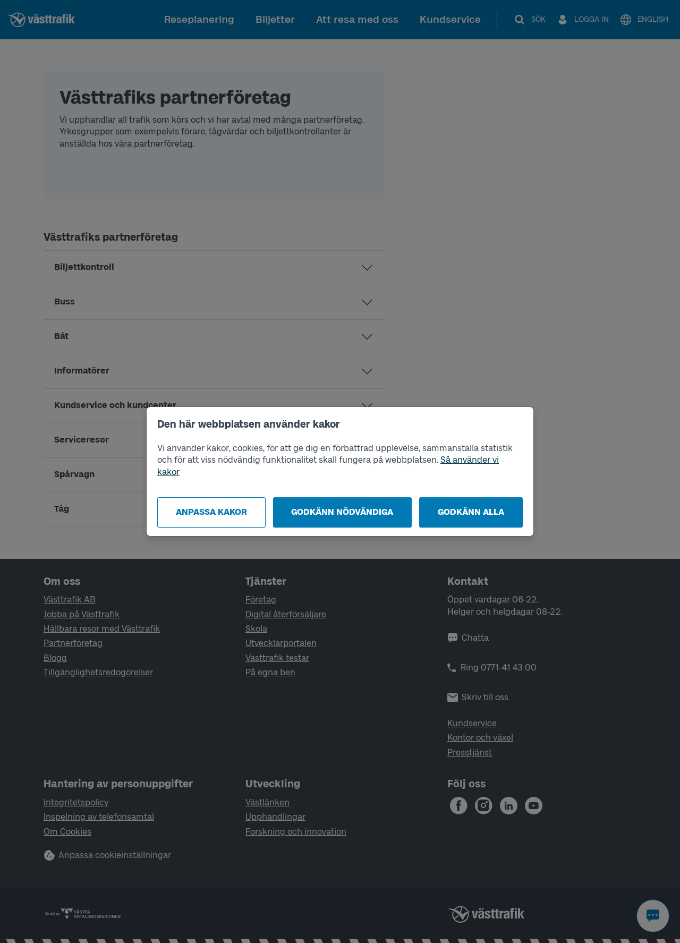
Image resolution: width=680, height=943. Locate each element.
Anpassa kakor (211, 512)
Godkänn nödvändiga (342, 512)
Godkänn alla (471, 512)
